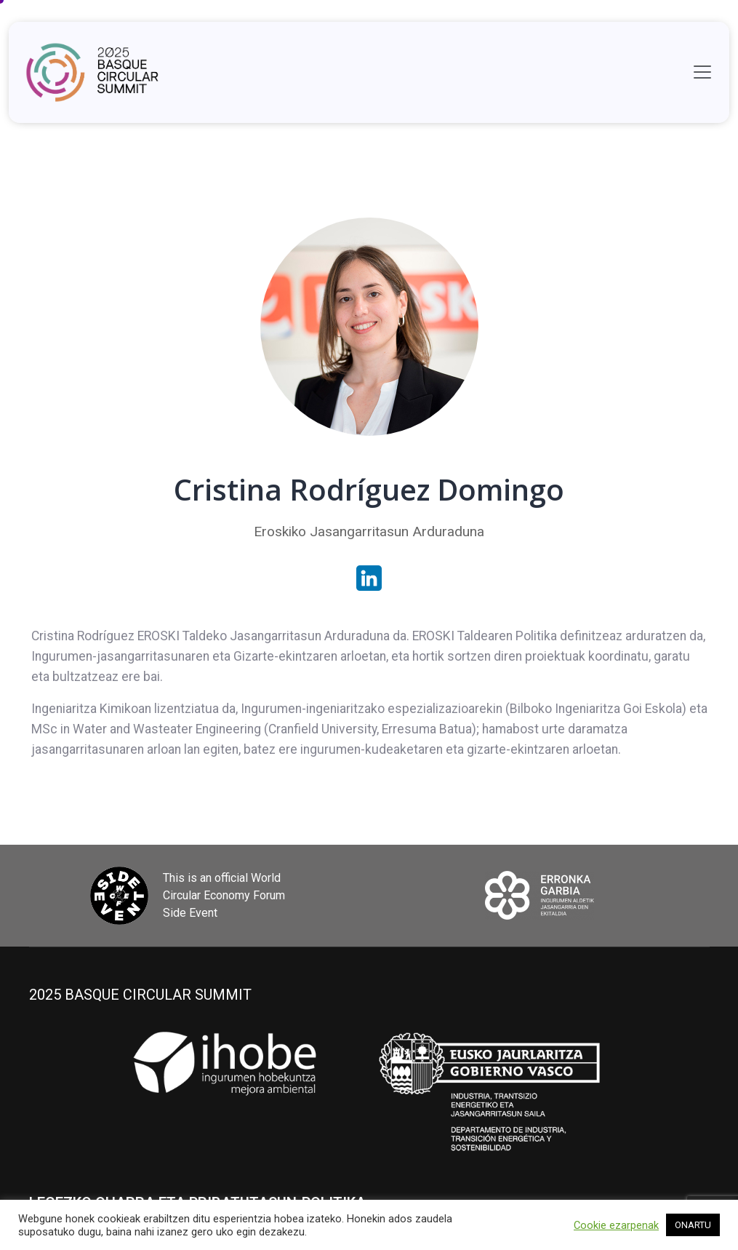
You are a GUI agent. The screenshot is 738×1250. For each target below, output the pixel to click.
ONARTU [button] (693, 1224)
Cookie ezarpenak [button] (616, 1225)
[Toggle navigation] (702, 72)
